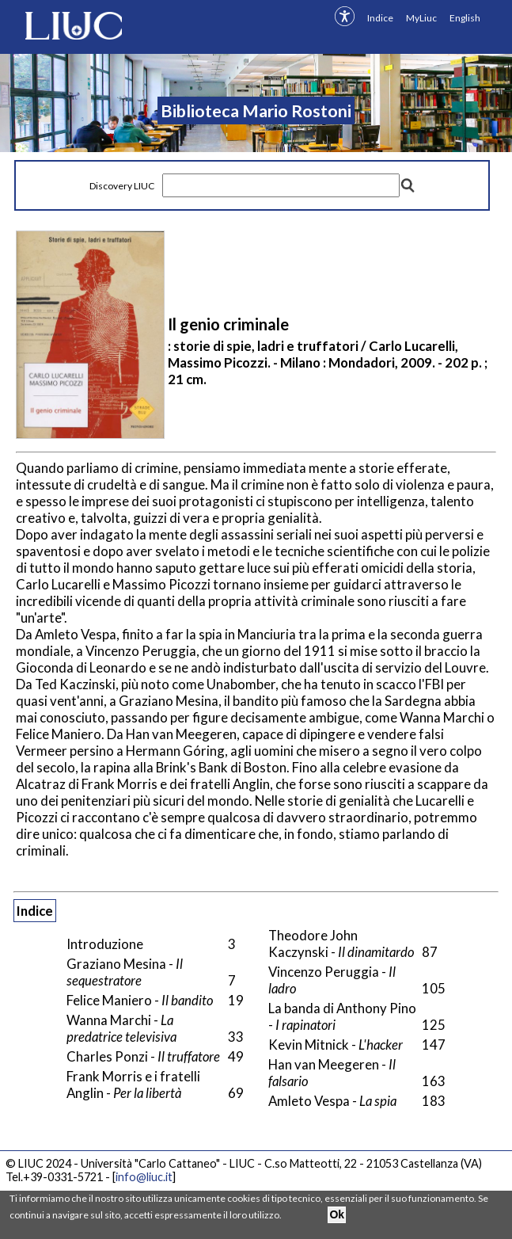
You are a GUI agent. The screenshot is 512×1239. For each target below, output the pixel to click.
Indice (380, 18)
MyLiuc (421, 18)
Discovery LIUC (121, 186)
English (464, 18)
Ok (336, 1214)
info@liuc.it (144, 1177)
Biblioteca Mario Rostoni (256, 111)
